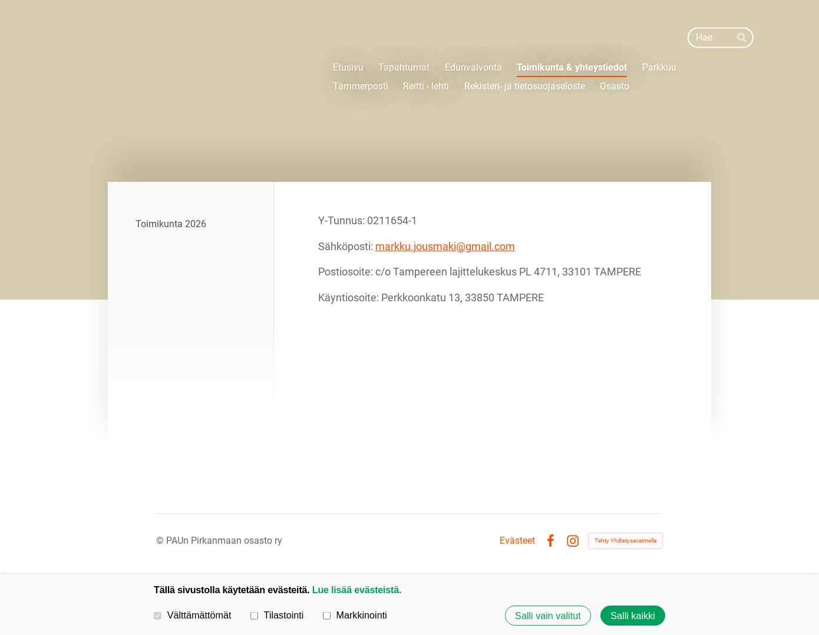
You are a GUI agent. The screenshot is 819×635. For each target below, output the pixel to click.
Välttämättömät (193, 615)
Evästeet (517, 541)
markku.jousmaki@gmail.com (445, 246)
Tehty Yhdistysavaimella (625, 540)
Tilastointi (276, 615)
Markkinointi (355, 615)
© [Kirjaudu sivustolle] (161, 540)
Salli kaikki (632, 615)
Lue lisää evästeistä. (356, 589)
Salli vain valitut (548, 615)
